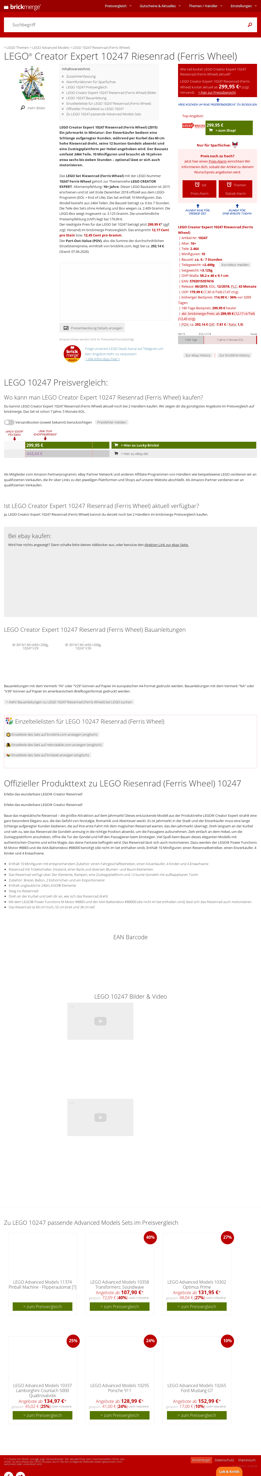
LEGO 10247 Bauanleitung (86, 98)
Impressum (246, 1460)
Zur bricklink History (234, 355)
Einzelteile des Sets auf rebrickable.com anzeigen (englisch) (54, 744)
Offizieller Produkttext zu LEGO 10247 (95, 108)
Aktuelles (158, 5)
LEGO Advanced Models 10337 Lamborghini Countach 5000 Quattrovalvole (42, 1390)
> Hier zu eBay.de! (130, 453)
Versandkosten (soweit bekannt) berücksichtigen (53, 422)
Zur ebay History (198, 355)
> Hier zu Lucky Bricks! (135, 445)
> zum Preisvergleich (42, 1306)
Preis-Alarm (218, 161)
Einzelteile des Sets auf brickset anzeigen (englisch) (47, 755)
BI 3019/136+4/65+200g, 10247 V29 (30, 646)
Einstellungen (241, 5)
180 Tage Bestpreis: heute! (208, 308)
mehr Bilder (31, 108)
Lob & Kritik (229, 1471)
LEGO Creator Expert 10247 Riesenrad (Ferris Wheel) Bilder (111, 92)
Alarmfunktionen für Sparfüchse (91, 81)
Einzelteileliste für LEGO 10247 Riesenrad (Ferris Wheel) (108, 103)
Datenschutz (224, 1460)
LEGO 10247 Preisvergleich (86, 87)
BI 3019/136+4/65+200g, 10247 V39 (83, 646)
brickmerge (201, 1460)
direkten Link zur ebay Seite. (167, 544)
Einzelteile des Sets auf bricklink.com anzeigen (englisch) (51, 734)
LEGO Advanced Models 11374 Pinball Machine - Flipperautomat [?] (42, 1284)
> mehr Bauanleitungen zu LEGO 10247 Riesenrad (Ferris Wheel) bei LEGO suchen (69, 702)
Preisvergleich (116, 5)
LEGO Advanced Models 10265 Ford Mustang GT (196, 1388)
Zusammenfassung (81, 76)
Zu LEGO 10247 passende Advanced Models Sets (103, 114)
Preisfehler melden (111, 422)
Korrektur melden (235, 264)
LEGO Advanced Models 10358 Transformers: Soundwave (119, 1284)
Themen (203, 5)
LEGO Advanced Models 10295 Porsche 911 (119, 1388)
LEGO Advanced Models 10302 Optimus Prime (196, 1284)
